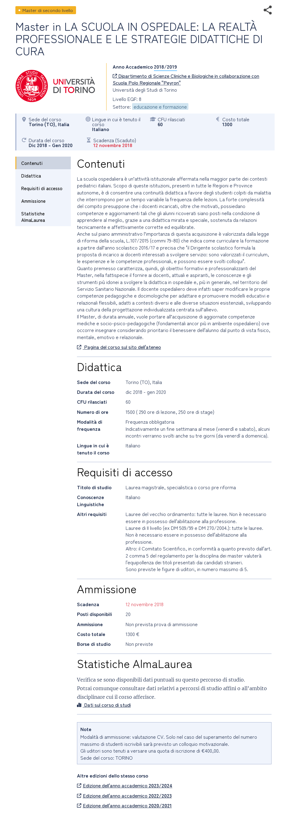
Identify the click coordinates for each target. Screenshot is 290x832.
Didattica (31, 175)
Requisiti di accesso (41, 188)
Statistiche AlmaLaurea (33, 216)
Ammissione (33, 201)
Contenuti (31, 163)
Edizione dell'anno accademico (124, 785)
